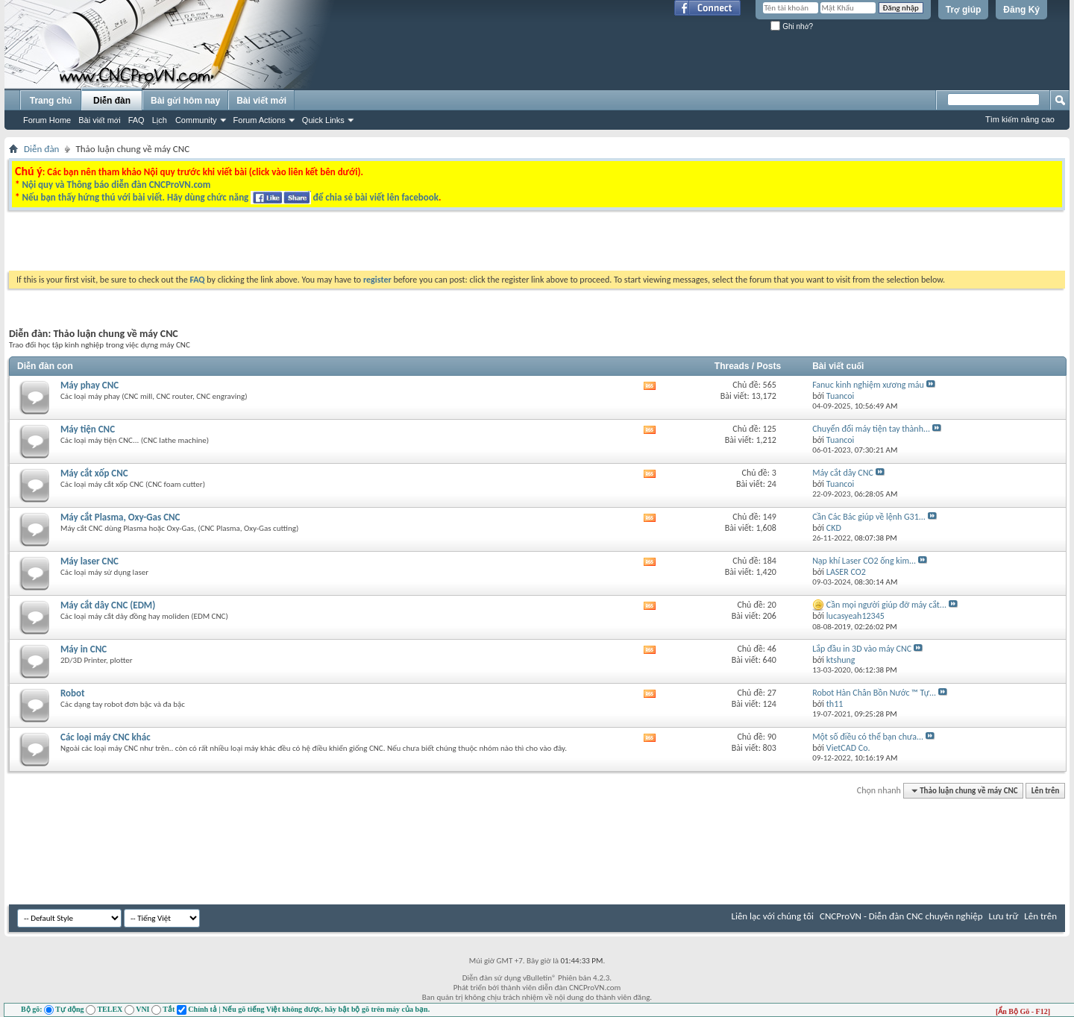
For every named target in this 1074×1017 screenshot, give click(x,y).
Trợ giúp (964, 9)
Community (196, 120)
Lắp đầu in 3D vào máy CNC (861, 648)
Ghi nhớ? (791, 26)
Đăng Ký (1021, 9)
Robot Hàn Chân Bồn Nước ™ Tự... (874, 692)
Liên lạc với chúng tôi (772, 916)
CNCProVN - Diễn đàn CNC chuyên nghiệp (901, 916)
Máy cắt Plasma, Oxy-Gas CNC (120, 517)
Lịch (159, 120)
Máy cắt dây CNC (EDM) (107, 605)
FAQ (136, 120)
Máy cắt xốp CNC (94, 473)
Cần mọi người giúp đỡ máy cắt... (886, 604)
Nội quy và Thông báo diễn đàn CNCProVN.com (116, 184)
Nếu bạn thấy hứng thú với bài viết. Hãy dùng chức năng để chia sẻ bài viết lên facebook (230, 197)
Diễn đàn (112, 100)
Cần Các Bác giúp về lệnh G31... (869, 516)
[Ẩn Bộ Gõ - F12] (1023, 1011)
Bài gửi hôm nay (185, 100)
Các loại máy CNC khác (105, 737)
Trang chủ (51, 100)
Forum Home (47, 120)
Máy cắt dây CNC (842, 472)
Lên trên (1045, 791)
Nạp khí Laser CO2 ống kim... (864, 560)
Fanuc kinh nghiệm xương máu (868, 385)
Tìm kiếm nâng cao (1020, 119)
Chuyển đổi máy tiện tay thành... (871, 429)
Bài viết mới (99, 120)
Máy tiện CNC (87, 429)
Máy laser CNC (89, 561)
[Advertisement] (349, 244)
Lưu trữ (1004, 916)
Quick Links (323, 120)
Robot (72, 693)
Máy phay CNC (89, 385)
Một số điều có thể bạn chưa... (867, 736)
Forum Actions (259, 120)
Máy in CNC (83, 649)
